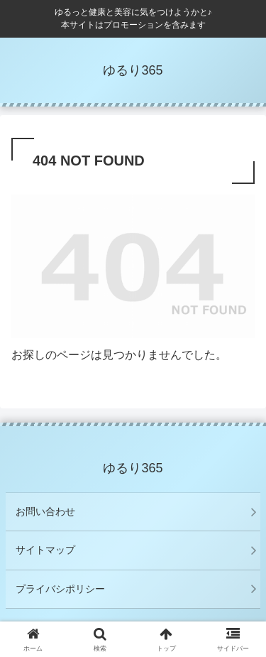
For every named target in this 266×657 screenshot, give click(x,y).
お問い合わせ (45, 511)
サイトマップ (45, 549)
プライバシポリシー (60, 588)
